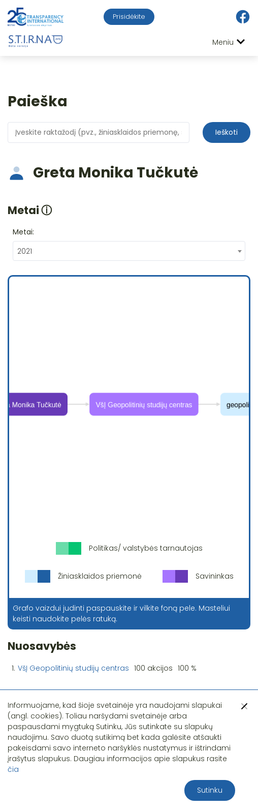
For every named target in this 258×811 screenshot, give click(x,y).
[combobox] (129, 251)
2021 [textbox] (24, 251)
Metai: (23, 232)
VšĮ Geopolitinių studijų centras (73, 668)
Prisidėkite (129, 16)
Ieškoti (226, 132)
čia (13, 769)
